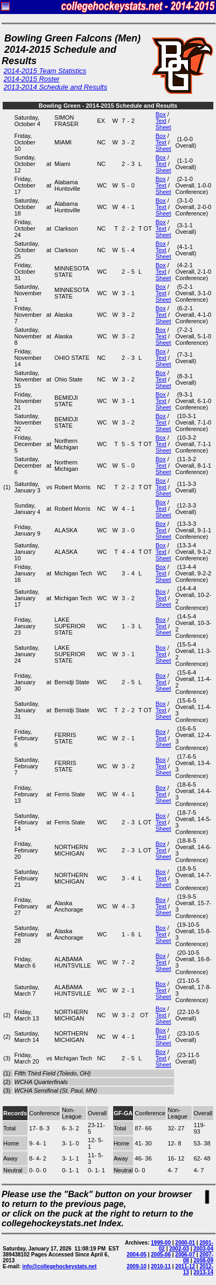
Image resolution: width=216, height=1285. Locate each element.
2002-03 (179, 1249)
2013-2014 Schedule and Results (55, 87)
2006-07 (185, 1255)
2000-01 (185, 1243)
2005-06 (161, 1255)
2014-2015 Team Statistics (45, 71)
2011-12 (185, 1266)
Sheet (163, 127)
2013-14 (203, 1272)
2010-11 (161, 1266)
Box (161, 114)
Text (161, 120)
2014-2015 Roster (32, 79)
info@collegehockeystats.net (59, 1266)
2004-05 (137, 1255)
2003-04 (203, 1249)
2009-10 (137, 1266)
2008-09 (203, 1260)
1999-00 (161, 1243)
